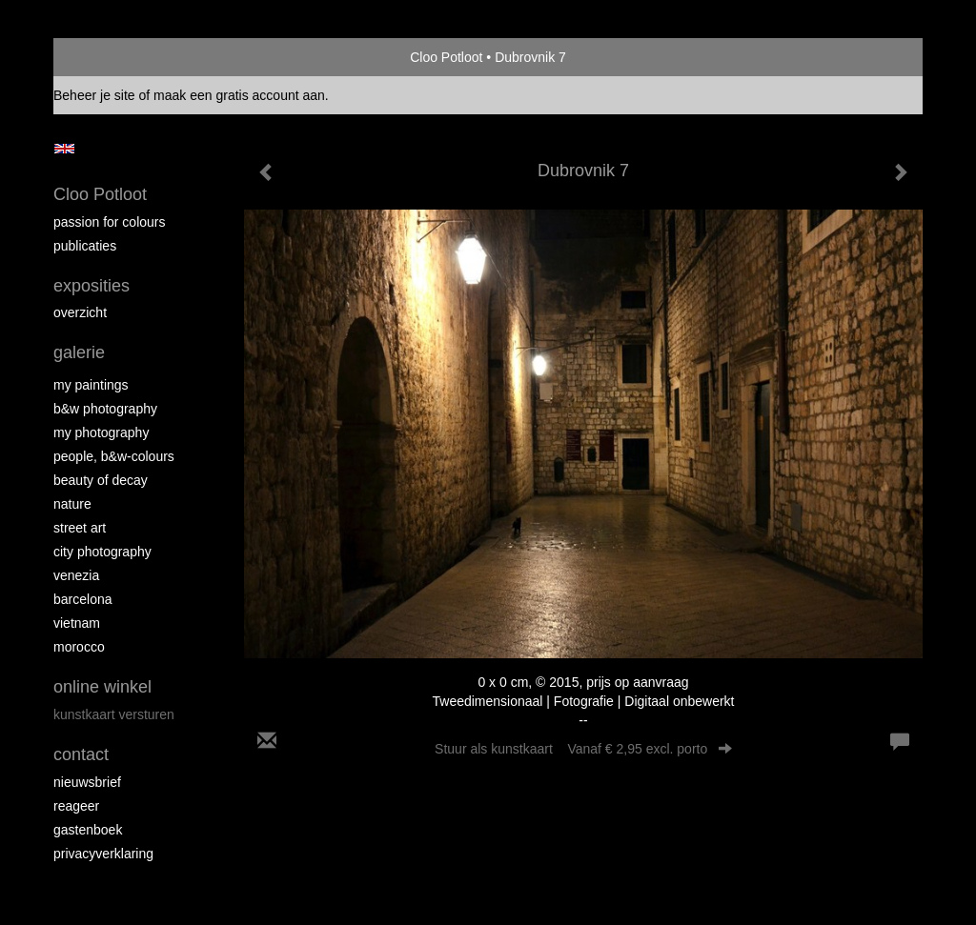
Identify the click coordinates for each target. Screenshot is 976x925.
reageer (76, 806)
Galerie (79, 352)
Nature (72, 504)
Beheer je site (94, 95)
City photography (102, 551)
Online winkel (102, 686)
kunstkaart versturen (113, 714)
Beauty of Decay (100, 480)
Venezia (76, 575)
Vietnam (76, 623)
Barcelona (82, 599)
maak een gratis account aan (239, 95)
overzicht (80, 312)
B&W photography (105, 408)
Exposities (91, 285)
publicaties (84, 245)
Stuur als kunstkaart (583, 748)
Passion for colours (109, 222)
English (64, 148)
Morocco (79, 646)
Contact (81, 754)
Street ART (79, 527)
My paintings (91, 384)
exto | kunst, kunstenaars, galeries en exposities (107, 57)
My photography (101, 432)
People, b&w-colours (113, 456)
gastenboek (87, 829)
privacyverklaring (103, 853)
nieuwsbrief (87, 782)
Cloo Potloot (446, 57)
